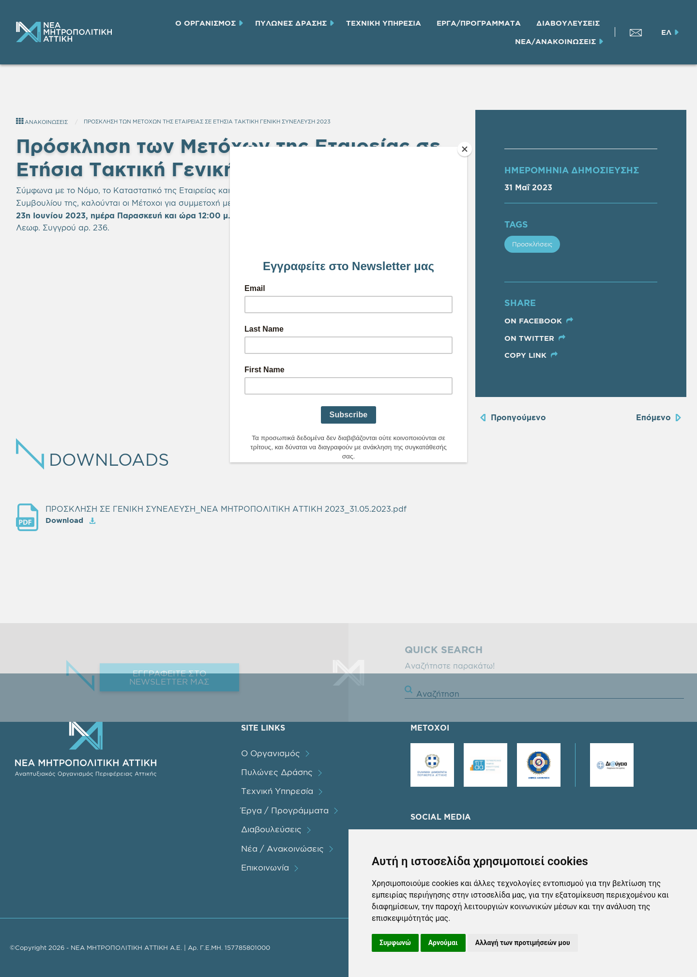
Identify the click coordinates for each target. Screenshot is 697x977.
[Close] (464, 149)
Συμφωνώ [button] (395, 942)
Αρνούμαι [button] (443, 942)
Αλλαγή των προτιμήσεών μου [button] (522, 942)
